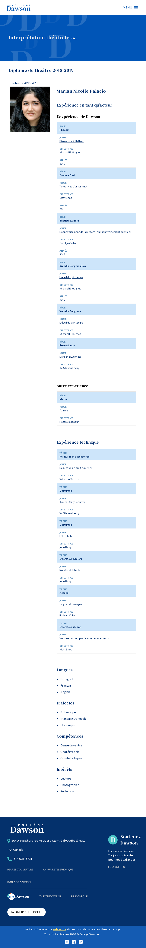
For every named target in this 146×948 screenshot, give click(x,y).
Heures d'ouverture (20, 869)
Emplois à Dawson (19, 882)
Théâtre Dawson (50, 896)
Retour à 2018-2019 (24, 83)
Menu (136, 7)
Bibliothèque (79, 896)
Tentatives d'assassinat (73, 186)
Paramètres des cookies (26, 912)
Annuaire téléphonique (58, 869)
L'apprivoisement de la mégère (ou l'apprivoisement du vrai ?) (95, 231)
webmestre (59, 929)
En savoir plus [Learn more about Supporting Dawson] (117, 866)
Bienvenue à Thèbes (71, 141)
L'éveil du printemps (71, 277)
